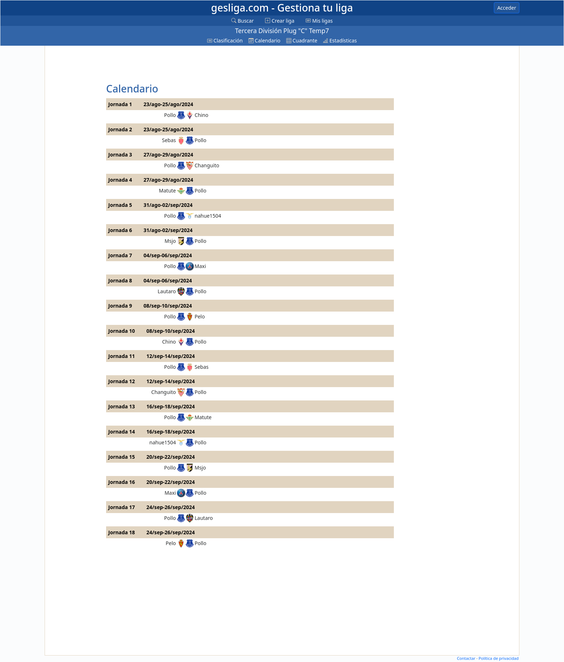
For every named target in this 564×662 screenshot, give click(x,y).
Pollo (170, 115)
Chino (201, 115)
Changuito (207, 165)
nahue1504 (208, 215)
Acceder (506, 7)
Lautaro (167, 291)
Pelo (200, 316)
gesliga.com (282, 7)
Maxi (200, 266)
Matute (167, 190)
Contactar (466, 658)
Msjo (170, 240)
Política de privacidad (498, 658)
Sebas (169, 140)
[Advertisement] (74, 155)
